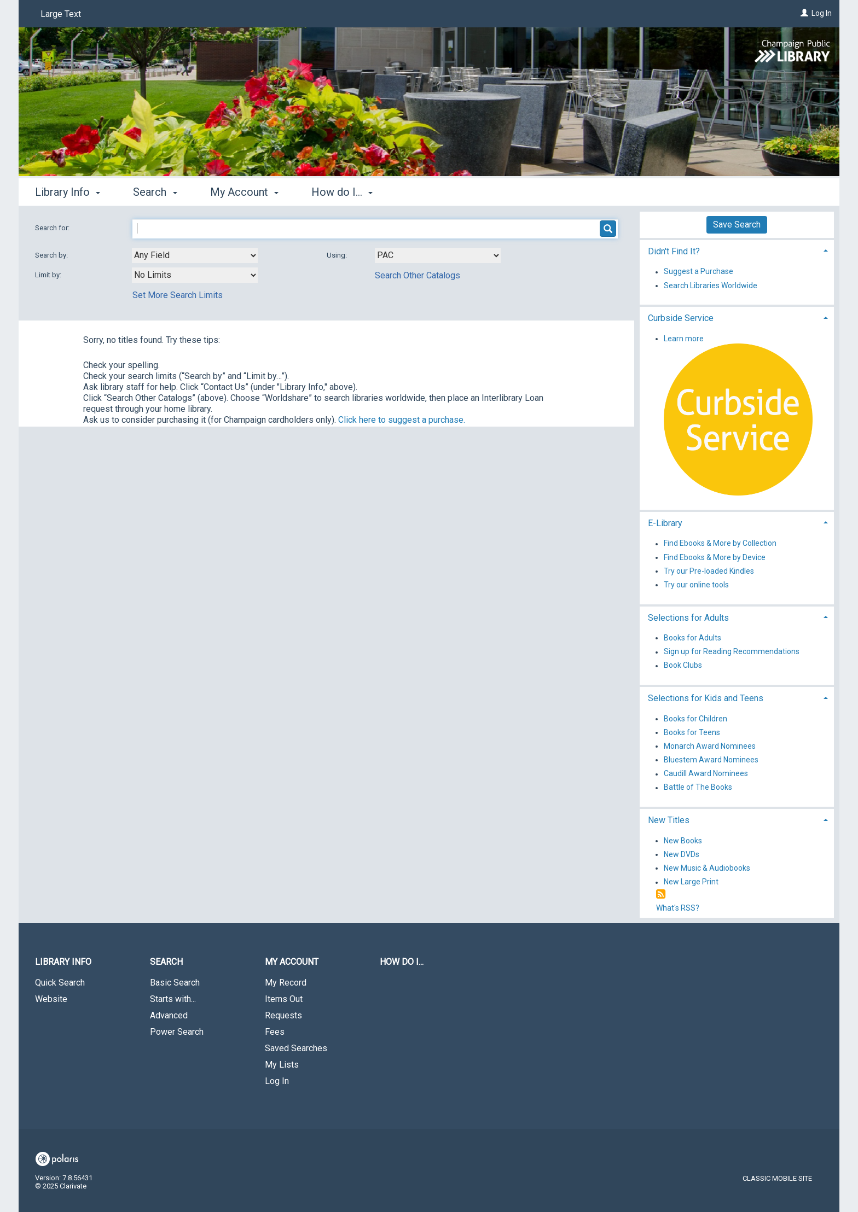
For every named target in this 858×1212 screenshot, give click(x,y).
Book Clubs (683, 665)
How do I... (402, 962)
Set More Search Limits (177, 295)
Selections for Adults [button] (688, 618)
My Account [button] (244, 192)
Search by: (52, 255)
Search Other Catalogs (417, 275)
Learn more (684, 338)
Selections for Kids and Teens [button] (705, 698)
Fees (275, 1032)
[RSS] (660, 894)
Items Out (284, 999)
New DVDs (681, 854)
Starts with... (173, 999)
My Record (285, 982)
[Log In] (804, 13)
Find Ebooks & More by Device (715, 557)
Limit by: (49, 275)
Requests (283, 1015)
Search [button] (155, 192)
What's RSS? (677, 908)
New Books (683, 840)
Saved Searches (296, 1048)
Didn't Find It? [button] (674, 251)
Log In (821, 13)
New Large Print (691, 882)
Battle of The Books (698, 787)
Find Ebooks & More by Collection (720, 543)
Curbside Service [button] (681, 318)
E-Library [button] (665, 523)
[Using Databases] (438, 255)
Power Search (177, 1032)
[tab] (737, 250)
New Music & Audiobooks (707, 868)
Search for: (53, 228)
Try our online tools (696, 584)
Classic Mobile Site (777, 1178)
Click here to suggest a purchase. (401, 420)
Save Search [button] (737, 224)
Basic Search (175, 982)
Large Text (60, 14)
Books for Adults (692, 637)
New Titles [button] (668, 820)
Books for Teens (692, 732)
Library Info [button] (67, 192)
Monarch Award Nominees (710, 746)
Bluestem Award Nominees (711, 759)
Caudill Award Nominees (706, 774)
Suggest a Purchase (698, 271)
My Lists (282, 1064)
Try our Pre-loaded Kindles (709, 571)
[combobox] (195, 255)
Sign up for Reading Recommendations (731, 652)
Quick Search (60, 982)
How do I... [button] (342, 192)
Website (51, 999)
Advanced (169, 1015)
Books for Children (695, 718)
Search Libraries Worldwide (710, 285)
